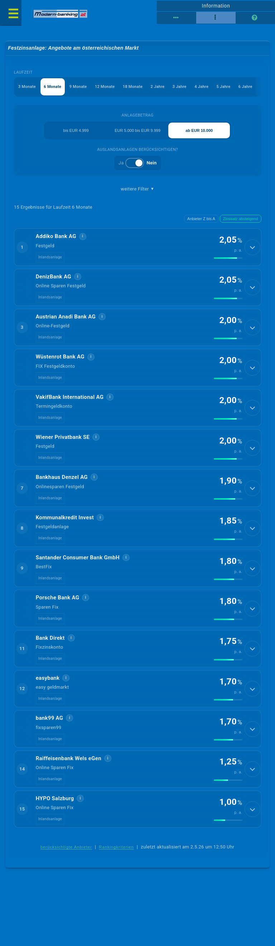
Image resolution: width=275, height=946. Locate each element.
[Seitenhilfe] (255, 18)
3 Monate (27, 86)
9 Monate (78, 86)
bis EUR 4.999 (76, 130)
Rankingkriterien (116, 847)
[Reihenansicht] (176, 18)
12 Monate (105, 86)
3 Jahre (180, 86)
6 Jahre (245, 86)
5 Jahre (223, 86)
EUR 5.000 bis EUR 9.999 (137, 130)
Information (216, 6)
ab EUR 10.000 (199, 130)
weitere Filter (137, 189)
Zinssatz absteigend (240, 219)
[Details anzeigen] (252, 247)
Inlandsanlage (50, 257)
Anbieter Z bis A (201, 219)
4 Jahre (201, 86)
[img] (228, 258)
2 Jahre (158, 86)
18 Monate (133, 86)
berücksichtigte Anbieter (66, 847)
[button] (137, 247)
